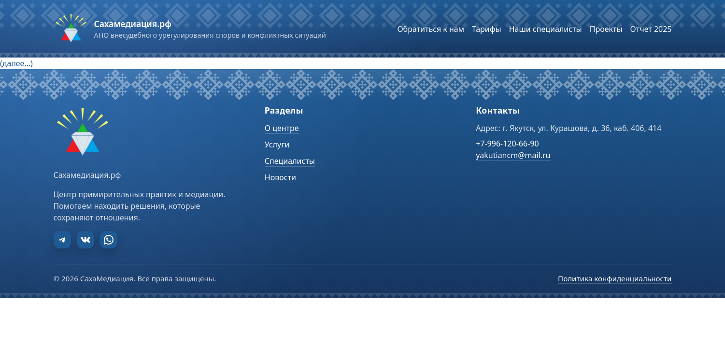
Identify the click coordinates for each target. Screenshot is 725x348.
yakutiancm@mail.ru (513, 155)
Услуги (277, 144)
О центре (282, 128)
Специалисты (290, 161)
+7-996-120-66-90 (507, 143)
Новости (280, 177)
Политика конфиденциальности (614, 278)
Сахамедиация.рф (132, 23)
